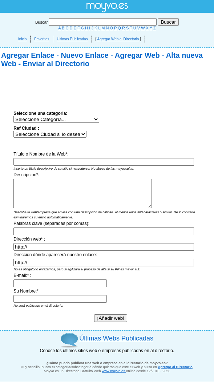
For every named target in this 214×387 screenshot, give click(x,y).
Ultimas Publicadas (72, 39)
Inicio (22, 39)
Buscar (96, 22)
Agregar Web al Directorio (118, 39)
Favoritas (41, 39)
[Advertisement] (68, 141)
